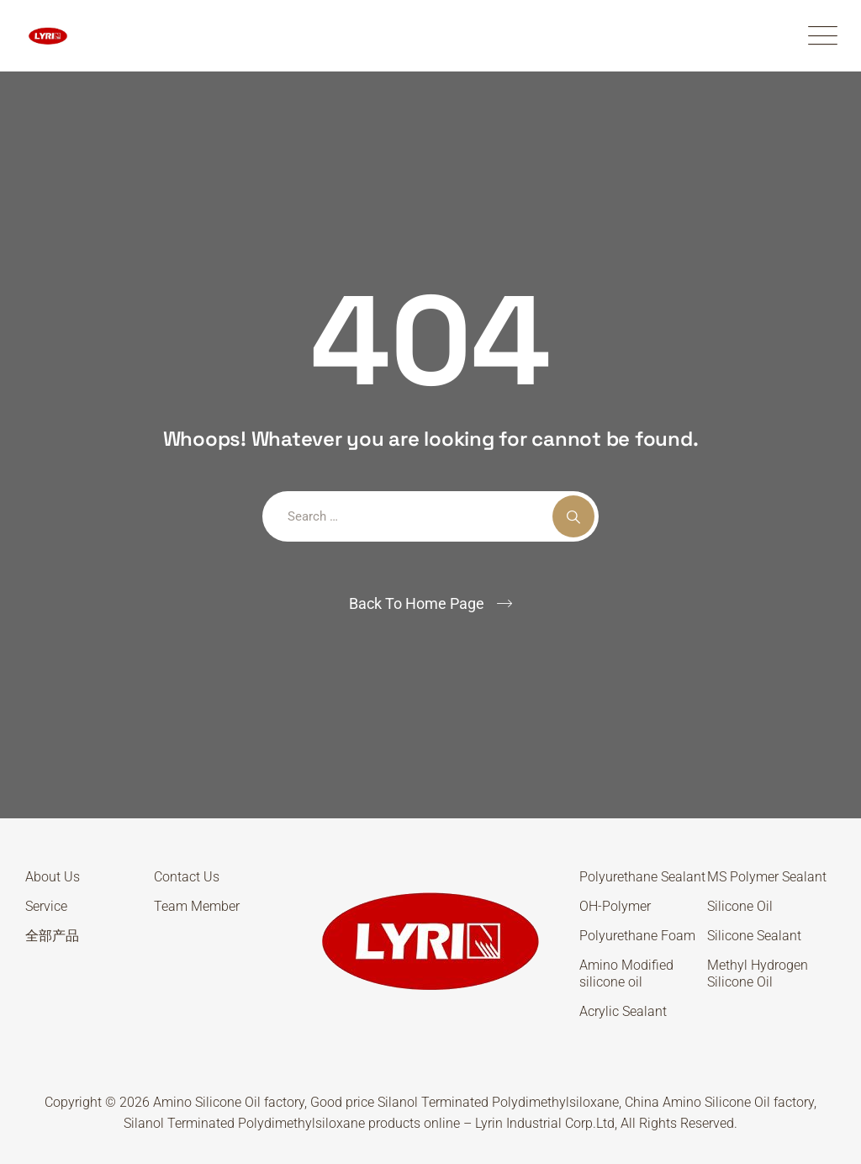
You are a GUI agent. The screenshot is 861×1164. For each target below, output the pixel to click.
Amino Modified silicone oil (626, 973)
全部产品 (52, 936)
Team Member (197, 906)
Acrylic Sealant (623, 1011)
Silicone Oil (740, 906)
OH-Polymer (615, 906)
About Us (52, 877)
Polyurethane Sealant (642, 877)
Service (46, 906)
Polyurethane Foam (637, 936)
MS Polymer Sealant (767, 877)
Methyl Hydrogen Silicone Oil (757, 973)
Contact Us (186, 877)
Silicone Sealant (754, 936)
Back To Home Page (416, 603)
